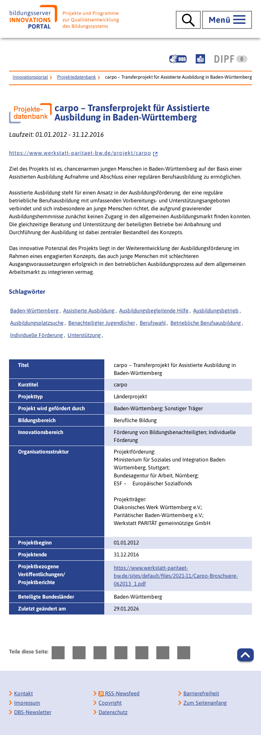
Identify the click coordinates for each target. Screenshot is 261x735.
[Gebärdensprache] (178, 58)
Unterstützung (84, 335)
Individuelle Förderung (36, 335)
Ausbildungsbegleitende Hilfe (153, 310)
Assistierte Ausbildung (88, 310)
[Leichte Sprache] (200, 58)
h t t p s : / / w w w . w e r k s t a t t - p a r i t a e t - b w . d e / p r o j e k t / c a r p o (83, 153)
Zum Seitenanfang (205, 703)
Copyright (110, 703)
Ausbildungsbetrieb (216, 310)
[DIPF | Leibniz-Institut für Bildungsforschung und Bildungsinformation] (231, 59)
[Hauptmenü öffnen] (227, 20)
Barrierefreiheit (201, 693)
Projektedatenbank (76, 77)
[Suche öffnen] (188, 20)
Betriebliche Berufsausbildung (205, 323)
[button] (245, 654)
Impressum (27, 703)
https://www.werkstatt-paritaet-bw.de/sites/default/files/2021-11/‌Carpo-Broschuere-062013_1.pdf (176, 576)
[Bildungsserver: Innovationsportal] (64, 17)
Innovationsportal (30, 77)
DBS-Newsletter (32, 712)
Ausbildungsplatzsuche (37, 323)
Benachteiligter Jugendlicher (101, 323)
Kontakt (23, 693)
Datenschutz (113, 712)
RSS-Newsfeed (119, 693)
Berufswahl (153, 323)
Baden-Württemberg (34, 310)
